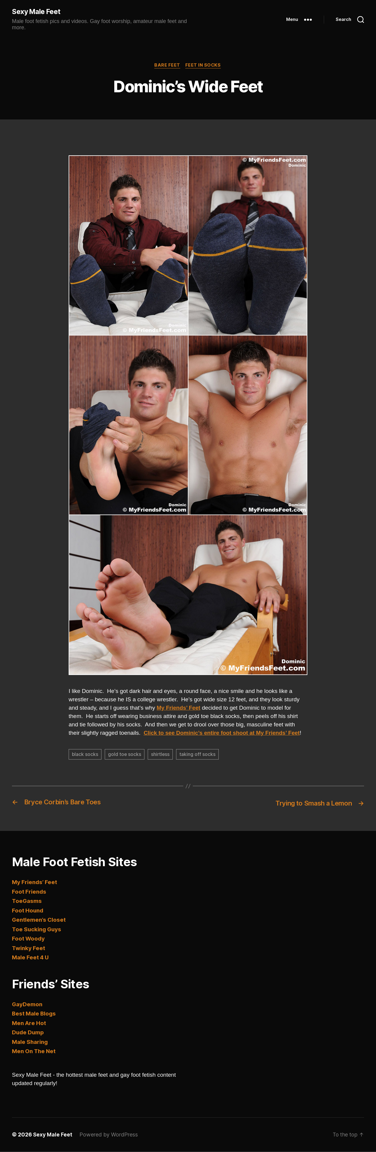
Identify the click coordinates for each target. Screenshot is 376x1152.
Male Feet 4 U (30, 958)
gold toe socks (125, 755)
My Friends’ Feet (35, 883)
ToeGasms (27, 901)
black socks (85, 755)
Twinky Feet (29, 948)
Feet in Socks (204, 66)
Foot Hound (28, 911)
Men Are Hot (29, 1023)
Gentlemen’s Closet (39, 920)
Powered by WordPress (109, 1135)
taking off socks (199, 755)
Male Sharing (30, 1042)
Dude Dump (28, 1033)
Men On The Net (34, 1052)
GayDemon (27, 1004)
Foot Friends (29, 892)
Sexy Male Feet (38, 12)
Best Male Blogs (34, 1014)
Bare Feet (167, 66)
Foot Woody (28, 939)
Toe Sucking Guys (37, 929)
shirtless (161, 755)
